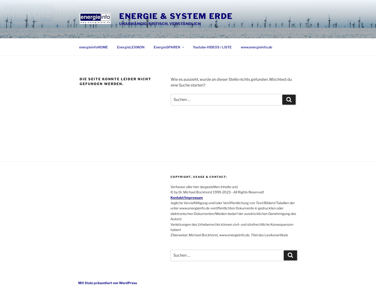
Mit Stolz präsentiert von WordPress (107, 283)
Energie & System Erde (176, 16)
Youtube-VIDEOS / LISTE (212, 47)
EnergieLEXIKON (131, 47)
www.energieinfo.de (256, 47)
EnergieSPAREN (169, 47)
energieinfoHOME (93, 47)
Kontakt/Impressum (186, 198)
